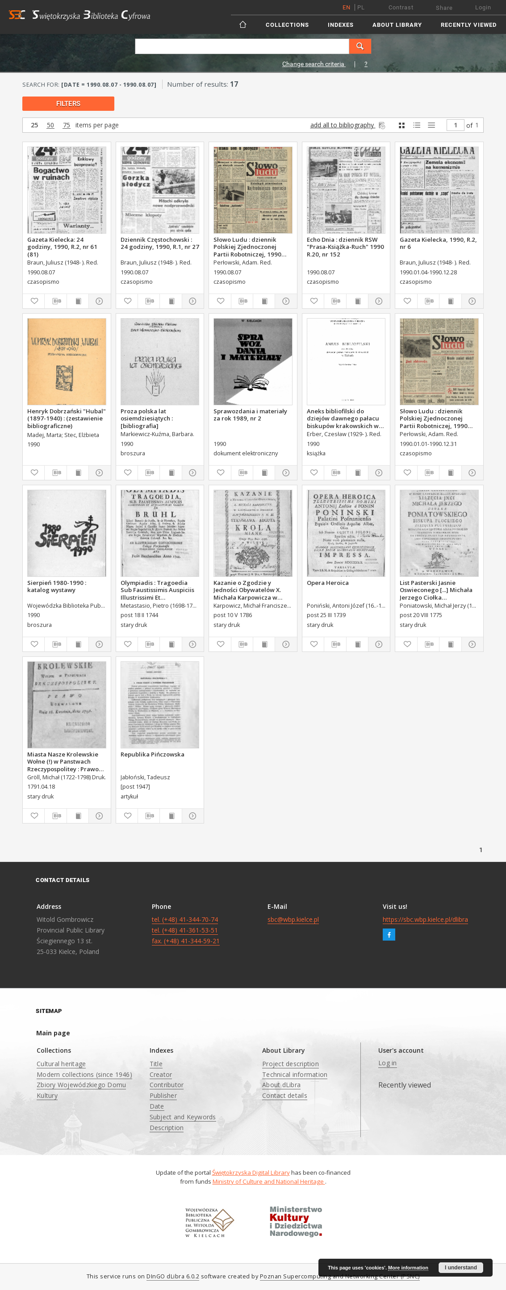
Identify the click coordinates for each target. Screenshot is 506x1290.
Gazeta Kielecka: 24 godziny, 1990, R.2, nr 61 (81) (62, 246)
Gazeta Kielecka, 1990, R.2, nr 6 (438, 243)
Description (167, 1127)
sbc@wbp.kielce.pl (293, 919)
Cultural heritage (61, 1063)
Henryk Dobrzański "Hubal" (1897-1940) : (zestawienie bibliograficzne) (66, 418)
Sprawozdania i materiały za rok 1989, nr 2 (250, 414)
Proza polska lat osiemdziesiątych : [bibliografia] (147, 418)
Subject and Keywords (183, 1117)
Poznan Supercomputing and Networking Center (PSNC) (340, 1276)
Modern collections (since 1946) (84, 1074)
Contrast (401, 7)
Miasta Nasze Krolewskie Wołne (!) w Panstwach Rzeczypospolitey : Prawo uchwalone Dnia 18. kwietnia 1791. (63, 761)
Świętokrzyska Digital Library (251, 1172)
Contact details (284, 1095)
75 (66, 125)
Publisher (163, 1095)
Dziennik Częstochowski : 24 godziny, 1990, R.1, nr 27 (160, 243)
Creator (161, 1074)
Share (444, 7)
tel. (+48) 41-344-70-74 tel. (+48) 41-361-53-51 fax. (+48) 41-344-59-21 (186, 930)
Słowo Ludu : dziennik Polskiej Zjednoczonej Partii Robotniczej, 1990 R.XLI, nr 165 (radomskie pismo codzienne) (434, 418)
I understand (461, 1268)
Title (156, 1063)
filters (68, 104)
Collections (287, 24)
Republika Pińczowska (152, 754)
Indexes (341, 24)
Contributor (167, 1084)
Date (157, 1106)
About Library (397, 24)
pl (361, 7)
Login (483, 7)
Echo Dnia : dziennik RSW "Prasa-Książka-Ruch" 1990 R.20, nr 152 (345, 246)
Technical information (294, 1074)
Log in (387, 1063)
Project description (290, 1063)
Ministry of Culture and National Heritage (269, 1181)
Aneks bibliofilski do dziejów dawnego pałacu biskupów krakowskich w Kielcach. (343, 418)
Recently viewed (469, 24)
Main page (53, 1033)
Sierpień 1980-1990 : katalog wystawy (56, 586)
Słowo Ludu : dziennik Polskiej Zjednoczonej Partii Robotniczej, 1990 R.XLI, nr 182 (247, 246)
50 (50, 125)
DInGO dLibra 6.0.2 (172, 1276)
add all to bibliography (348, 125)
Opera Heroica (328, 583)
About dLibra (281, 1084)
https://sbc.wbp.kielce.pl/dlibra (425, 919)
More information (408, 1267)
